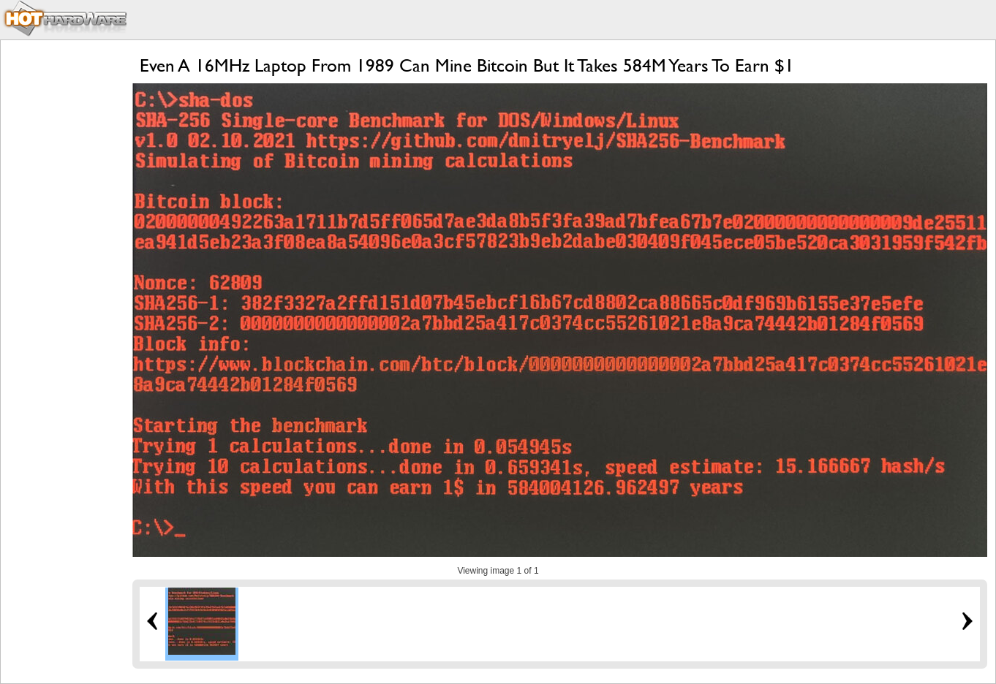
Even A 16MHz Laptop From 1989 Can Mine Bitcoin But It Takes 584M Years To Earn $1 (467, 65)
